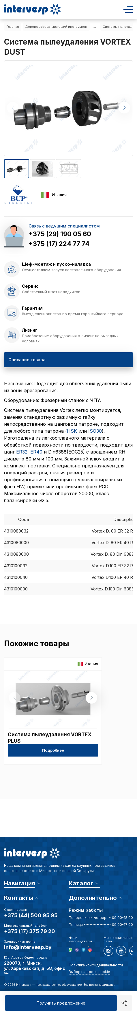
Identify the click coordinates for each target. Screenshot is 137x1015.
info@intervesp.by (28, 947)
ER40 (36, 452)
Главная (12, 27)
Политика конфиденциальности (96, 965)
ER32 (21, 452)
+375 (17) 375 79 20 (29, 931)
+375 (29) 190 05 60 (60, 234)
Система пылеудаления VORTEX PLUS (49, 738)
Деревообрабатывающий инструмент (56, 27)
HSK (72, 431)
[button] (124, 107)
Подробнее (53, 750)
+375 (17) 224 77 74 (59, 243)
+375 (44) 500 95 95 (31, 915)
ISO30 (95, 431)
